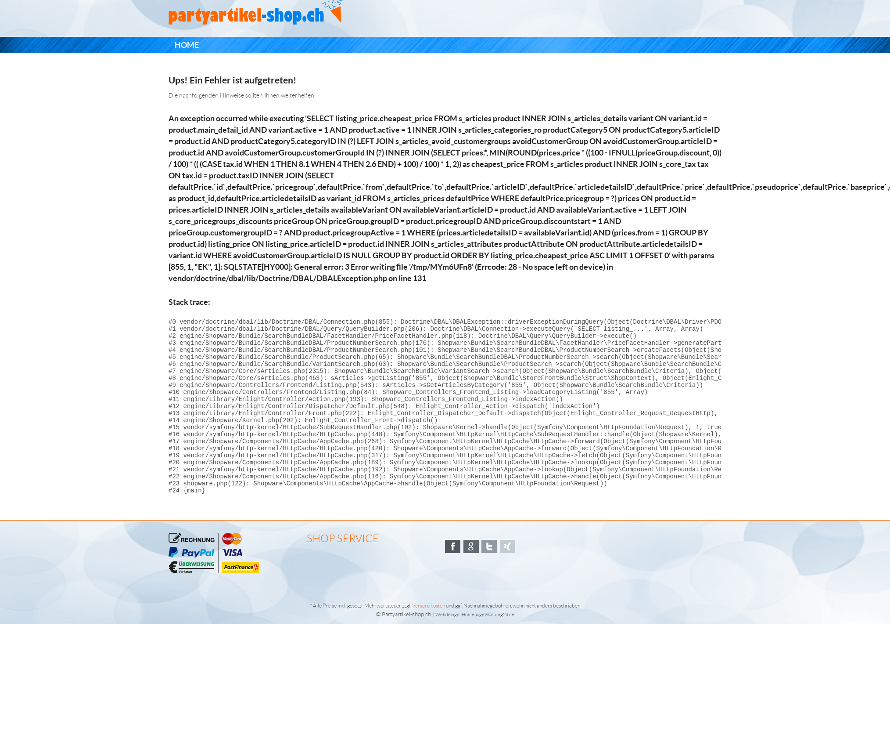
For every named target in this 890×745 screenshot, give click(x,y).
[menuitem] (187, 45)
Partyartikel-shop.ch (406, 647)
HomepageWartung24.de (488, 647)
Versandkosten (428, 638)
